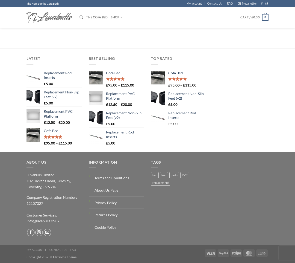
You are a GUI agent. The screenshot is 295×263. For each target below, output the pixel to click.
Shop (116, 17)
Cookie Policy (105, 227)
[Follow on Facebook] (261, 3)
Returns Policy (106, 215)
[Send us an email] (47, 232)
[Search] (81, 17)
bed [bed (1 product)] (154, 175)
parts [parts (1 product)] (174, 175)
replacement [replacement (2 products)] (160, 183)
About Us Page (106, 190)
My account (194, 3)
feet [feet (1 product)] (164, 175)
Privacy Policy (105, 202)
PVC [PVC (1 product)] (185, 175)
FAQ (230, 3)
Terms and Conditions (111, 178)
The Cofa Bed (97, 17)
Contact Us (214, 3)
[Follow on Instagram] (266, 3)
